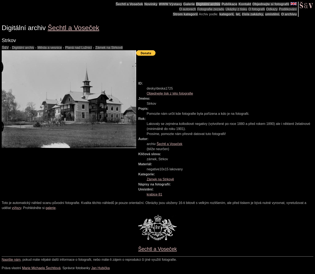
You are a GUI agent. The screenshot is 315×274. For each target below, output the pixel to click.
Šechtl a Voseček (129, 4)
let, (238, 14)
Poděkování (288, 9)
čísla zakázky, (253, 14)
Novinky (150, 4)
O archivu (289, 14)
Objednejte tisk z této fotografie (170, 93)
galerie (51, 208)
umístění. (272, 14)
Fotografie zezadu (210, 9)
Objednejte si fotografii (270, 4)
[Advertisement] (212, 66)
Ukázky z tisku (236, 9)
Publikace (229, 4)
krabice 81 (154, 194)
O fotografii (256, 9)
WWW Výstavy (170, 4)
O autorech (187, 9)
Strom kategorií (185, 14)
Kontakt (245, 4)
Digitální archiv (208, 4)
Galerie (189, 4)
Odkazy (272, 9)
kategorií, (226, 14)
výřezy (16, 208)
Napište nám (11, 259)
